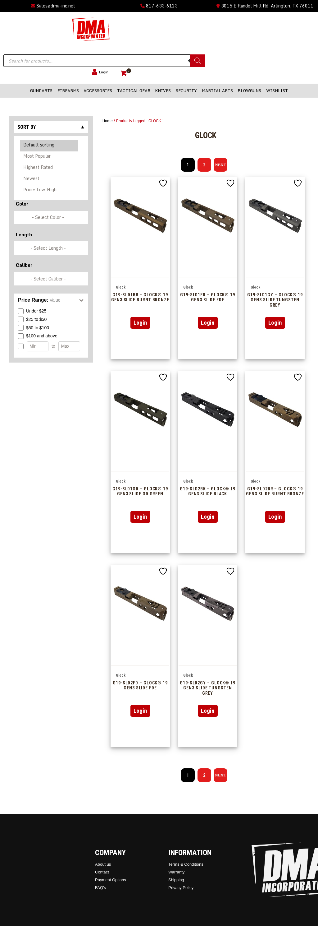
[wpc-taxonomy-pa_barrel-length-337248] (51, 248)
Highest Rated (49, 168)
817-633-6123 (159, 5)
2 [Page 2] (204, 165)
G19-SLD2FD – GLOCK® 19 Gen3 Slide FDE (140, 685)
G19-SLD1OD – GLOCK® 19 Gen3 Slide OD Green (140, 491)
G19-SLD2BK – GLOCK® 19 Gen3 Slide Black (207, 491)
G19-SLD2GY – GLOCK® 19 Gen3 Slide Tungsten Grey (207, 688)
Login (140, 322)
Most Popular (49, 157)
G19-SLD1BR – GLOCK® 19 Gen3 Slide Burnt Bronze (140, 297)
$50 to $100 (33, 328)
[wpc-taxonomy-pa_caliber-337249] (51, 278)
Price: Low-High (49, 190)
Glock (120, 287)
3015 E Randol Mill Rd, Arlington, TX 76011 (264, 5)
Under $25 (32, 311)
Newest (49, 179)
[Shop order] (51, 168)
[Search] (197, 60)
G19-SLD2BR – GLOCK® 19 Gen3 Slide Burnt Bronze (275, 491)
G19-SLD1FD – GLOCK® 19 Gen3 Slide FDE (207, 297)
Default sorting (49, 145)
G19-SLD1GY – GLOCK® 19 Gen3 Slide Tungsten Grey (275, 300)
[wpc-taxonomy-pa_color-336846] (51, 217)
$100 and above (37, 336)
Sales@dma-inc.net (53, 5)
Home (107, 121)
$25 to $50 (32, 319)
